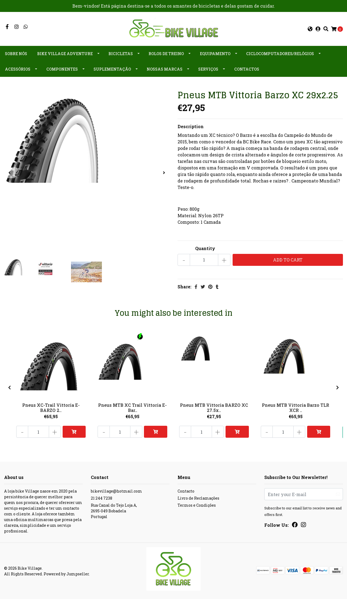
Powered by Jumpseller (66, 573)
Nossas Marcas (164, 68)
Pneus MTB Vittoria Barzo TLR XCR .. (295, 406)
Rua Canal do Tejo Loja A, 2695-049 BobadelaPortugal (114, 510)
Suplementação (112, 68)
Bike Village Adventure (65, 53)
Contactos (246, 68)
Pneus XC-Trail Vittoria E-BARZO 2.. (51, 406)
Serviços (208, 68)
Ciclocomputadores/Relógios (280, 53)
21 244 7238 (101, 497)
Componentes (62, 68)
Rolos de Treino (166, 53)
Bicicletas (120, 53)
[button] (310, 29)
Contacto (186, 490)
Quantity (205, 248)
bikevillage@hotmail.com (116, 490)
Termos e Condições (197, 504)
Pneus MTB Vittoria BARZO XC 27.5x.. (214, 406)
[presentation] (9, 172)
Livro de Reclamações (198, 497)
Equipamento (215, 53)
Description (191, 126)
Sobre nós (16, 53)
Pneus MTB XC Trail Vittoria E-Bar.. (132, 406)
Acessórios (17, 68)
